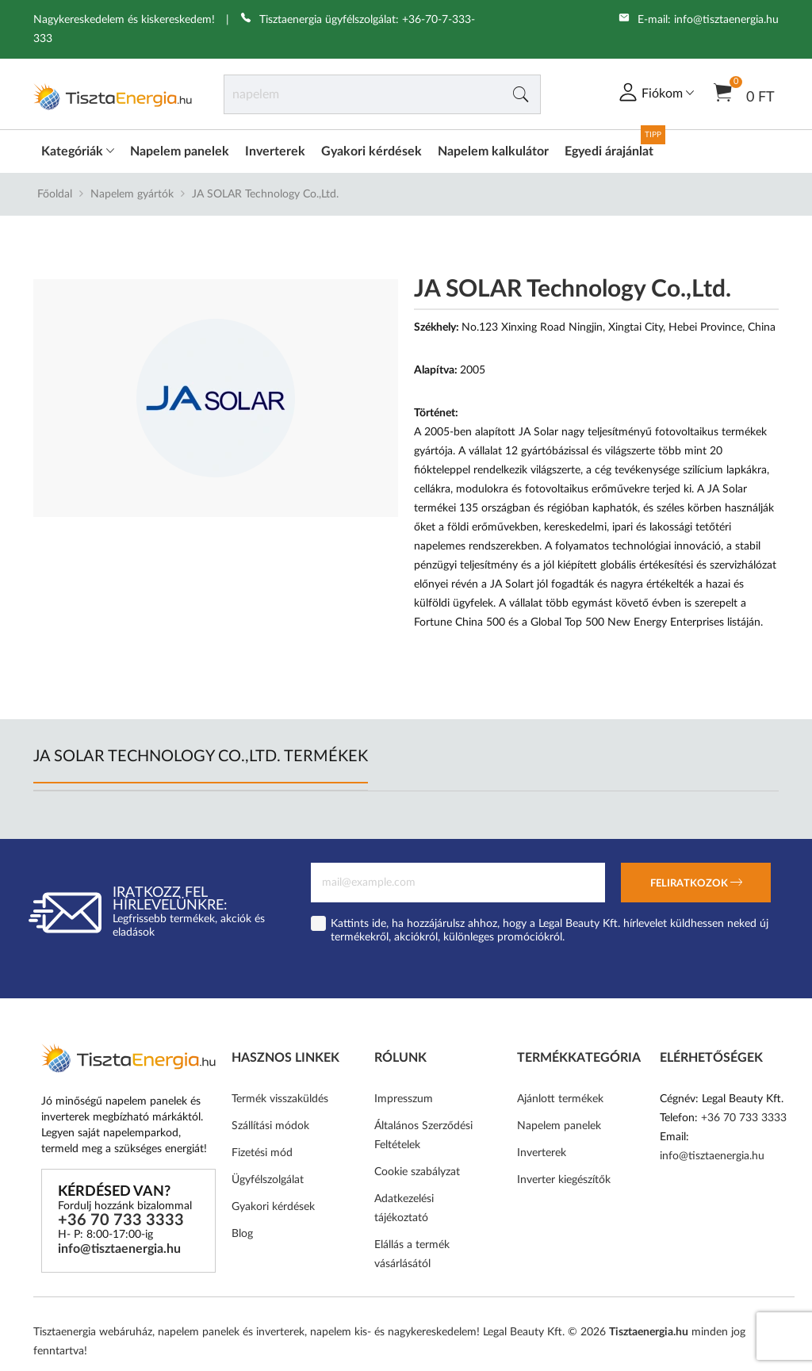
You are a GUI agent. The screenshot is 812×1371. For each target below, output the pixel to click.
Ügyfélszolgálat (268, 1179)
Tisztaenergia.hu (648, 1332)
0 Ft (744, 91)
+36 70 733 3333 (121, 1220)
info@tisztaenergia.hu (726, 19)
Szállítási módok (270, 1126)
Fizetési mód (262, 1152)
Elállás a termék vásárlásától (412, 1254)
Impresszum (403, 1099)
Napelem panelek (179, 151)
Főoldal (54, 194)
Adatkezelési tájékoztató (404, 1208)
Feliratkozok (696, 884)
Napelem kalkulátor (493, 151)
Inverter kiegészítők (564, 1179)
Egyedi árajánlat (609, 151)
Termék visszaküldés (280, 1099)
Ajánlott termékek (560, 1099)
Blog (242, 1233)
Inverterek (275, 151)
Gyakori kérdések (371, 151)
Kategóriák (77, 151)
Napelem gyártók (132, 194)
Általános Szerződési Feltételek (423, 1135)
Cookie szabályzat (417, 1172)
